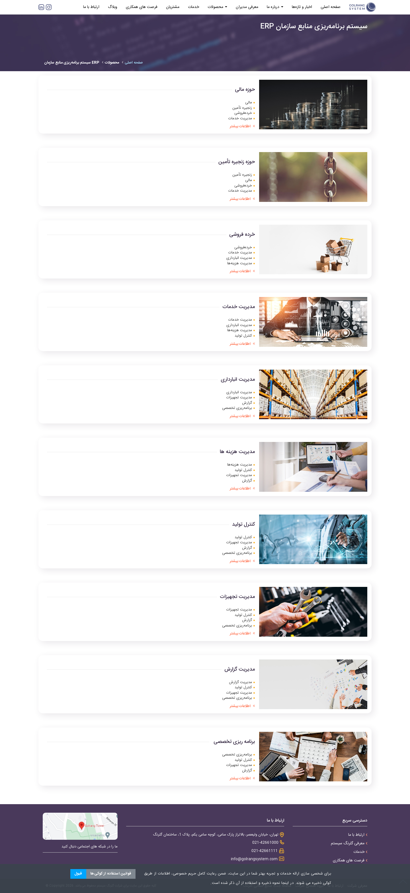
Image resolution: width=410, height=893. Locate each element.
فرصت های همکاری (141, 7)
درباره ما (275, 7)
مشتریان (172, 7)
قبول (78, 874)
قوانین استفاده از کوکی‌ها (111, 874)
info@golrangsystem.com (254, 859)
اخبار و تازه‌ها (302, 7)
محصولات (217, 7)
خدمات (193, 7)
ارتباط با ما (91, 7)
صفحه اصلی (331, 7)
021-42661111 (264, 851)
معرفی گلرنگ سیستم (349, 843)
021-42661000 (265, 842)
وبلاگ (112, 7)
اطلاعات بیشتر (242, 126)
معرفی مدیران (247, 7)
